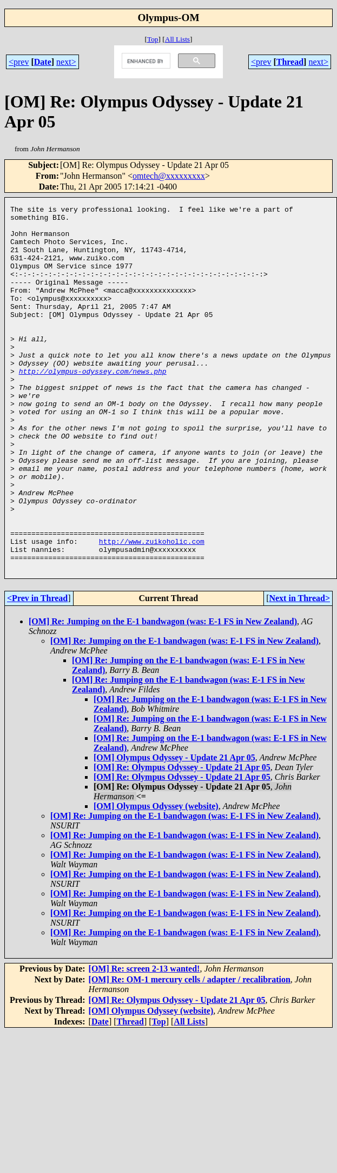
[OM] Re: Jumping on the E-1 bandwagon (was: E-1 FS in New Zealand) (163, 694)
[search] (145, 61)
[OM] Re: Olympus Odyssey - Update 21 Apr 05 (182, 840)
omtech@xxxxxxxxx (169, 175)
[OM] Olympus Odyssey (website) (156, 879)
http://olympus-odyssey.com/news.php (93, 405)
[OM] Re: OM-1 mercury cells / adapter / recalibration (189, 1052)
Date (42, 61)
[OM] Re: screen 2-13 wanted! (144, 1041)
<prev (19, 61)
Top (152, 39)
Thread (289, 61)
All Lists (177, 39)
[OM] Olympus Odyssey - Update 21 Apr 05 (174, 830)
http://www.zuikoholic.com (151, 609)
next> (66, 61)
